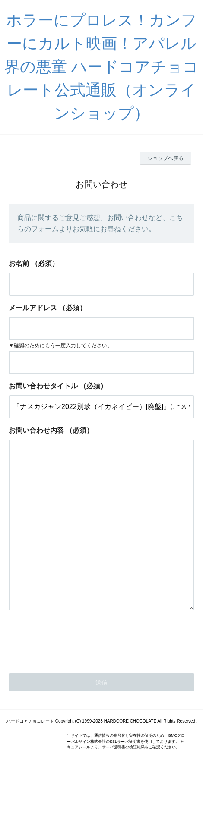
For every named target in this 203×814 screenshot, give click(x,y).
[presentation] (74, 674)
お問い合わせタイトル (43, 386)
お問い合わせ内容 (36, 430)
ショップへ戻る (165, 158)
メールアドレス (33, 307)
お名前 (19, 263)
